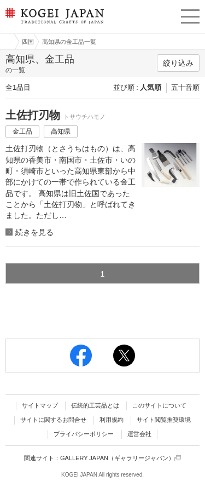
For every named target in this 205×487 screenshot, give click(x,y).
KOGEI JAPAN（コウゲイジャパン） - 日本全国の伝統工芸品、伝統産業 (53, 25)
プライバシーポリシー (84, 434)
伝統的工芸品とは (95, 405)
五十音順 (185, 87)
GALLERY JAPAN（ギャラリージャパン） (120, 458)
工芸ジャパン (6, 41)
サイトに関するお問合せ (53, 419)
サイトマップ (40, 405)
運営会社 (139, 434)
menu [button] (190, 14)
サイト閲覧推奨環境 (164, 419)
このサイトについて (159, 405)
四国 (28, 41)
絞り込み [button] (178, 63)
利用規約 (111, 419)
